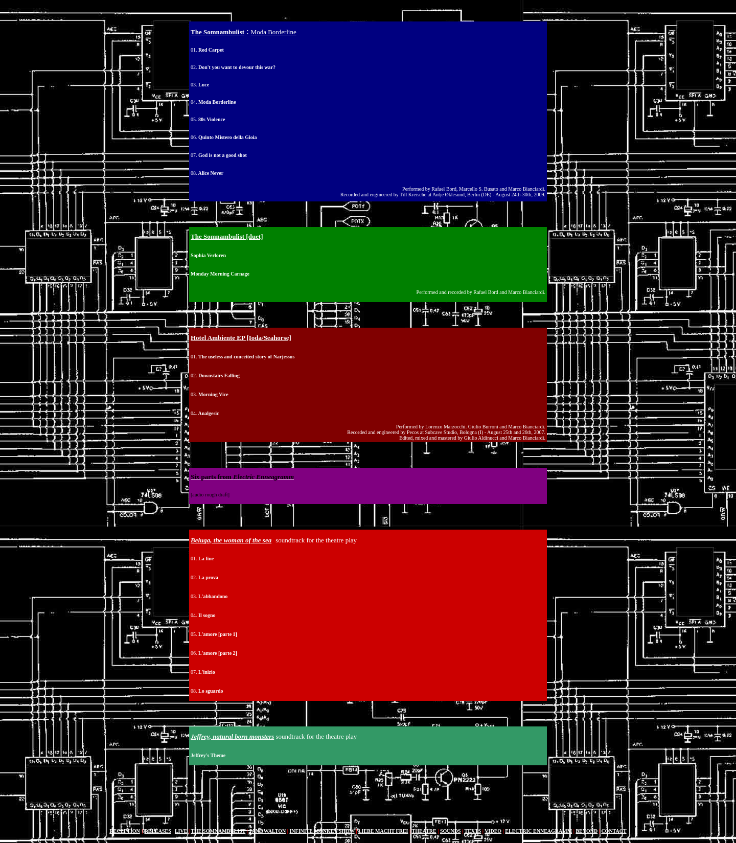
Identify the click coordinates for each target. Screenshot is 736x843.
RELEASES (157, 831)
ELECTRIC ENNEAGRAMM (538, 831)
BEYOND (586, 831)
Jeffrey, (202, 736)
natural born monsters (243, 736)
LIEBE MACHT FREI (383, 831)
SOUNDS (450, 831)
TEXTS (473, 831)
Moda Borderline (273, 32)
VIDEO (493, 831)
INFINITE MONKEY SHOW (321, 831)
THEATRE (424, 831)
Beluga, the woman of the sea (231, 540)
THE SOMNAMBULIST (218, 831)
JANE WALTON (267, 831)
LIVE (181, 831)
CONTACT (613, 831)
